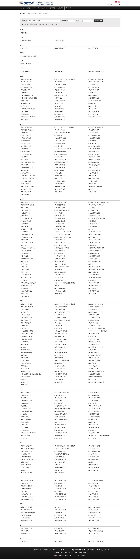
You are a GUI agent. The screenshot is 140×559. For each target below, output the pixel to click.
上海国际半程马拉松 (95, 100)
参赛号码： (65, 20)
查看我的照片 (98, 20)
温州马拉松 (25, 114)
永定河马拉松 (25, 435)
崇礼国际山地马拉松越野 (96, 82)
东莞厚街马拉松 (94, 87)
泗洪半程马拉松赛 (60, 264)
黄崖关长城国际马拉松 (62, 454)
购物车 (109, 4)
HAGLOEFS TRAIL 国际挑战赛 (98, 331)
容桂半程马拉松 (94, 253)
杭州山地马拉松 (94, 456)
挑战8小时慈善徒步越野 (96, 306)
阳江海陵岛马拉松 (60, 291)
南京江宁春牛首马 (94, 157)
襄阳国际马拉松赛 (26, 285)
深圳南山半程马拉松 (95, 170)
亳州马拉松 (24, 207)
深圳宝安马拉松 (60, 170)
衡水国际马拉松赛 (94, 146)
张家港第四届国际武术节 (96, 382)
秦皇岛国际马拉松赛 (61, 162)
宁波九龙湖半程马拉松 (28, 248)
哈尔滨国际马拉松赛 (27, 95)
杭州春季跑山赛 (26, 488)
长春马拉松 (24, 33)
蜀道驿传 (24, 355)
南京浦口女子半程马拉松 (96, 159)
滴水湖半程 (58, 422)
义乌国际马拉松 (26, 189)
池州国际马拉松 (60, 215)
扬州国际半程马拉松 (95, 117)
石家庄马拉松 (59, 40)
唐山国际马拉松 (60, 111)
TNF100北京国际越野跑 (28, 108)
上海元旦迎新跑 (26, 419)
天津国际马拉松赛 (94, 266)
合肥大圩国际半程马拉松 (62, 234)
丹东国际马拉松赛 (26, 317)
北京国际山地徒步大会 (62, 392)
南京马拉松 (58, 157)
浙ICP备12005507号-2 (80, 555)
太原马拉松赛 (25, 71)
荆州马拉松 (58, 98)
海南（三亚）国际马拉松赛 (63, 148)
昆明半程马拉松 (94, 151)
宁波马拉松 (24, 157)
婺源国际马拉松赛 (95, 277)
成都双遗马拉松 (60, 82)
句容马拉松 (92, 237)
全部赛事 (34, 13)
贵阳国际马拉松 (60, 90)
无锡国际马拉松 (94, 111)
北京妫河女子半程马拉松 (96, 205)
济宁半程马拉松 (94, 333)
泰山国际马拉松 (60, 108)
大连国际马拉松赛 (26, 87)
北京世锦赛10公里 (60, 406)
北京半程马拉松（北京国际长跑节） (65, 79)
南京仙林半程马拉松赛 (28, 162)
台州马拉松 (93, 108)
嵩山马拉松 (92, 103)
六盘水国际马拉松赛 (61, 154)
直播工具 (68, 8)
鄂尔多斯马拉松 (26, 323)
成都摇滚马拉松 (26, 181)
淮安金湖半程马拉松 (95, 232)
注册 (118, 4)
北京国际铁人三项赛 (27, 202)
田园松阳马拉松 (26, 275)
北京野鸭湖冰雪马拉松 (96, 79)
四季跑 (57, 464)
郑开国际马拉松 (60, 119)
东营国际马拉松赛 (60, 87)
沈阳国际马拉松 (26, 103)
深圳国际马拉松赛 (94, 165)
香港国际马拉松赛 (60, 488)
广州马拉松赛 (25, 90)
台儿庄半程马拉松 (60, 272)
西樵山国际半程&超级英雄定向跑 (65, 283)
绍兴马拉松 (58, 106)
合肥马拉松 (93, 92)
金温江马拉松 (25, 84)
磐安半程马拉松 (60, 250)
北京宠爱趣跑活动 (94, 446)
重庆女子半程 (93, 132)
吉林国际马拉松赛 (94, 95)
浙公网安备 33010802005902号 (63, 555)
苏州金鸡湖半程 (26, 40)
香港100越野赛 (59, 229)
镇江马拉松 (58, 192)
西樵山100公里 (59, 285)
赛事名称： (25, 20)
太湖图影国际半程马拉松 (28, 178)
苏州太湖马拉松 (26, 106)
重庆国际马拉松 (26, 82)
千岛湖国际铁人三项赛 (96, 541)
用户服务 (29, 8)
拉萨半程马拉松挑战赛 (96, 531)
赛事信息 (52, 8)
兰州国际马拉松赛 (26, 154)
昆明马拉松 (93, 336)
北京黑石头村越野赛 (27, 331)
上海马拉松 (24, 100)
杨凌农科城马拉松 (60, 189)
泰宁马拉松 (24, 111)
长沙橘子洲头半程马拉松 (62, 312)
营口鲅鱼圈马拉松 (26, 291)
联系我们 (36, 8)
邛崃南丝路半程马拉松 (96, 347)
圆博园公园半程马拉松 (96, 376)
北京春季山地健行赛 (27, 306)
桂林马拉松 (93, 143)
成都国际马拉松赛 (60, 84)
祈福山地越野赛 (60, 347)
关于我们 (44, 8)
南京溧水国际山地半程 (62, 159)
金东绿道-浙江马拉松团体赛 (29, 98)
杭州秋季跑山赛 (26, 456)
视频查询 (60, 8)
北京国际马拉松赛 (26, 79)
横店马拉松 (24, 48)
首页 (22, 8)
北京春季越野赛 (60, 205)
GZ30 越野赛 (93, 223)
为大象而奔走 (59, 411)
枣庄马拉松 (24, 384)
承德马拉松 (24, 312)
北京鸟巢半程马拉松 (27, 130)
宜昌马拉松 (24, 119)
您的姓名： (79, 20)
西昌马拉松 (93, 183)
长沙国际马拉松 (26, 132)
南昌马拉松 (24, 159)
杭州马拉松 (24, 92)
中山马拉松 (93, 192)
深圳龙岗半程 (25, 422)
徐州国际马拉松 (60, 117)
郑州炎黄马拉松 (26, 194)
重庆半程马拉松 (26, 135)
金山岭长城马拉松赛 (61, 95)
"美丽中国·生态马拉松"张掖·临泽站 (99, 435)
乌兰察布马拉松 (26, 277)
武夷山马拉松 (25, 280)
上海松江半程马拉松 (95, 355)
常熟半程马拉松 (94, 84)
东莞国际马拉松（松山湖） (97, 218)
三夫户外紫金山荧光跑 (96, 411)
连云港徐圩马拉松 (94, 242)
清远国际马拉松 (94, 98)
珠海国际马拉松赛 (26, 473)
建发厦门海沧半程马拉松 (28, 56)
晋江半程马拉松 (60, 336)
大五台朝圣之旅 (60, 140)
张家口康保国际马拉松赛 (62, 408)
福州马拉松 (92, 140)
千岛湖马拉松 (59, 253)
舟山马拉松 (24, 293)
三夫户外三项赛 (94, 491)
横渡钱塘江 (24, 462)
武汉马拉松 (59, 114)
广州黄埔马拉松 (94, 90)
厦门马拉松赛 (93, 48)
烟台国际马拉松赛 (94, 374)
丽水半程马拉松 (94, 154)
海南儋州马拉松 (26, 221)
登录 (114, 4)
